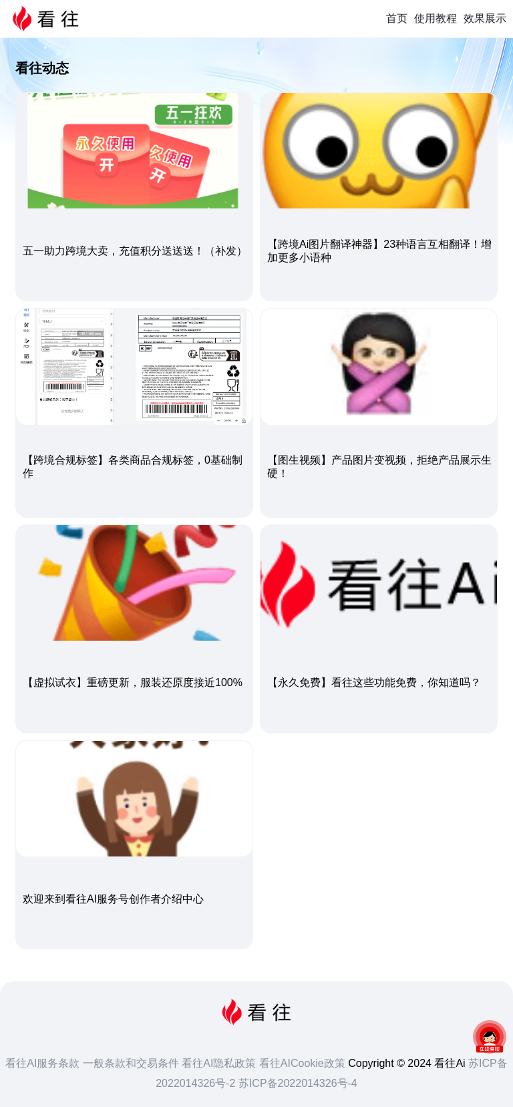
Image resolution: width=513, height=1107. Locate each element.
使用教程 (435, 18)
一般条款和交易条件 (132, 1063)
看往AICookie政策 (303, 1063)
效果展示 (485, 18)
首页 (396, 18)
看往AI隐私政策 (220, 1063)
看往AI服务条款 (44, 1063)
